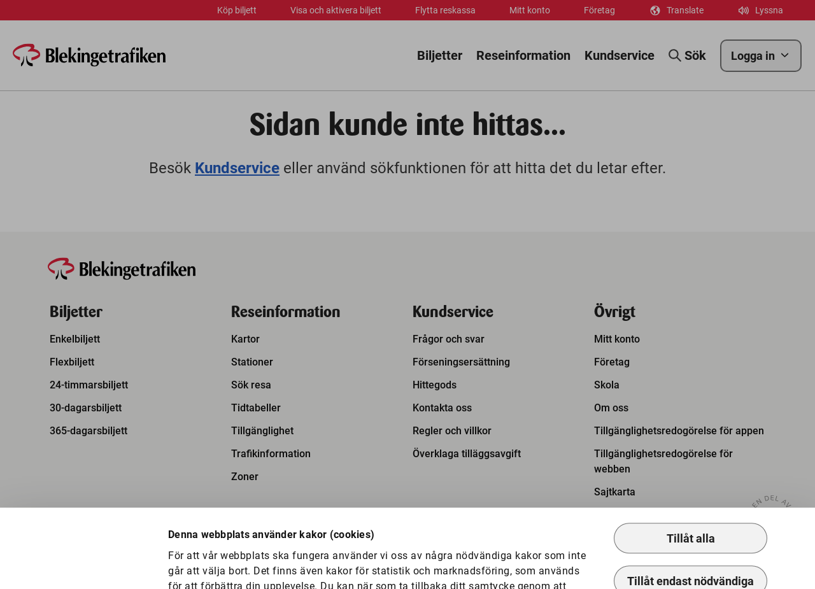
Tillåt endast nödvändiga (690, 511)
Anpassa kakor (220, 558)
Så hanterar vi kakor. (475, 531)
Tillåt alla (691, 468)
